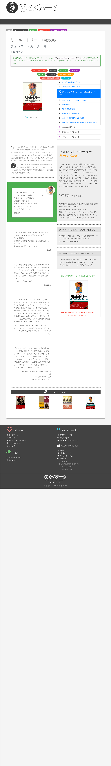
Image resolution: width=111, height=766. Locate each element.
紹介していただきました (16, 440)
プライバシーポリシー (66, 456)
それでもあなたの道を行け (29, 371)
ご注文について (64, 453)
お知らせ (10, 438)
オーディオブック (13, 443)
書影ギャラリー (13, 460)
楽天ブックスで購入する (69, 132)
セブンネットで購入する (69, 137)
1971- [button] (38, 21)
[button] (11, 21)
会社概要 (61, 459)
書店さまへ (62, 450)
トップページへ (13, 435)
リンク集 (10, 446)
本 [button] (24, 21)
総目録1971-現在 (13, 458)
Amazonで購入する (67, 127)
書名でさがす (63, 438)
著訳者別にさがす (64, 435)
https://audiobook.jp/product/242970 (68, 58)
